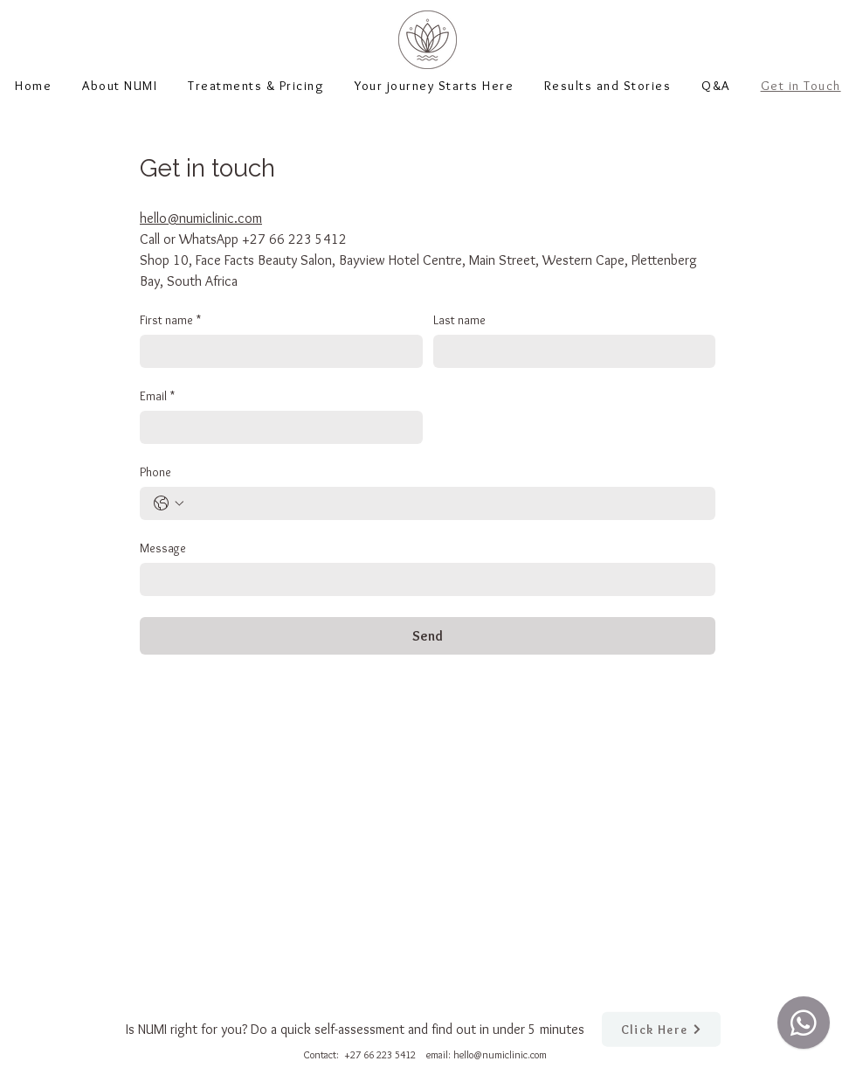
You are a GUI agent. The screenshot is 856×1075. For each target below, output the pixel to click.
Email (157, 396)
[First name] (276, 351)
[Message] (422, 579)
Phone (155, 472)
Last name (459, 320)
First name (170, 320)
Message (163, 548)
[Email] (276, 427)
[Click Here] (661, 1029)
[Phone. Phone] (445, 503)
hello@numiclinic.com (500, 1053)
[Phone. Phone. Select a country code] (168, 503)
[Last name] (569, 351)
